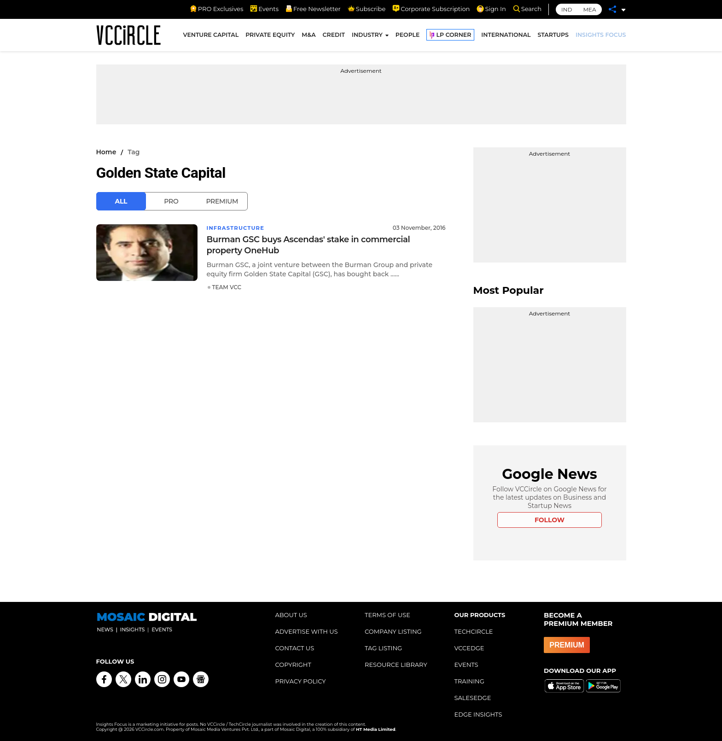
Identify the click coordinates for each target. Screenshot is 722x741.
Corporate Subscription (431, 8)
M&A (308, 36)
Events (264, 8)
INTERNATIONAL (505, 36)
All (121, 201)
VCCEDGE (469, 648)
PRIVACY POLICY (300, 681)
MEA (589, 9)
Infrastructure (237, 227)
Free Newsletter (313, 8)
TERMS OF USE (387, 614)
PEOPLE (408, 36)
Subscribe (366, 8)
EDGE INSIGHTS (478, 714)
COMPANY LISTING (393, 631)
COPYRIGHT (293, 664)
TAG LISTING (383, 648)
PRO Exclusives (216, 8)
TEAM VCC (227, 287)
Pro (171, 201)
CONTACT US (294, 648)
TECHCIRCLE (473, 631)
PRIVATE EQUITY (270, 36)
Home (106, 152)
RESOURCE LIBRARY (396, 664)
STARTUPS (553, 36)
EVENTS (466, 664)
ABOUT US (291, 614)
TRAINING (469, 681)
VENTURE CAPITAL (211, 36)
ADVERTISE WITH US (306, 631)
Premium (222, 201)
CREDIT (334, 36)
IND (566, 9)
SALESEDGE (472, 697)
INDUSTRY (367, 36)
